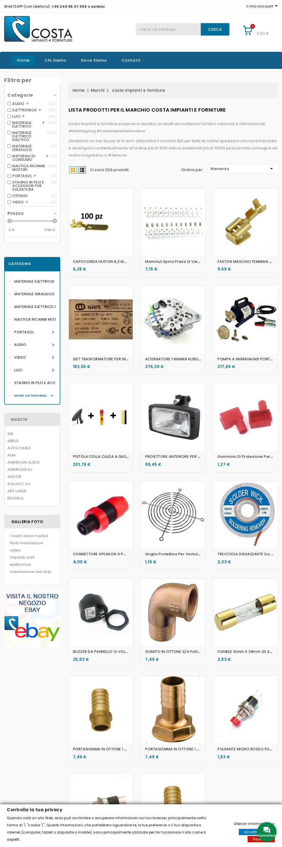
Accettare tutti (256, 831)
